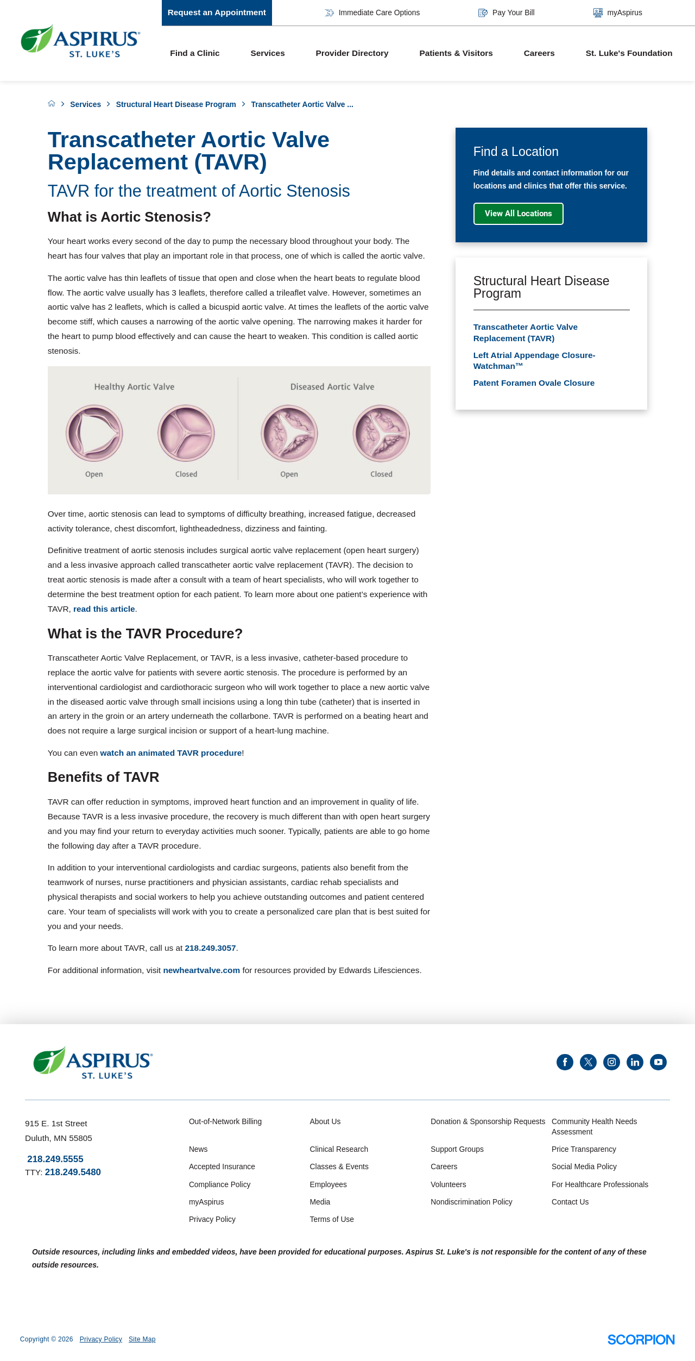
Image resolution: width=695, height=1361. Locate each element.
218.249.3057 (210, 947)
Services (267, 53)
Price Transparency (584, 1149)
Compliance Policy (220, 1184)
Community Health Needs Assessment (594, 1126)
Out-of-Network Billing (225, 1121)
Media (320, 1201)
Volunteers (448, 1184)
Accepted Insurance (222, 1166)
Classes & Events (339, 1166)
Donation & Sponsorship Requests (488, 1121)
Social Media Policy (584, 1166)
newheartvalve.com (201, 970)
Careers (539, 53)
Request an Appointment (217, 12)
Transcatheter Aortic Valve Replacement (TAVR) (525, 332)
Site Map (142, 1339)
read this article (104, 608)
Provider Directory (352, 53)
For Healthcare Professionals (600, 1184)
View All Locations (518, 213)
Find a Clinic (194, 53)
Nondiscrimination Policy (471, 1201)
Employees (328, 1184)
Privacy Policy (212, 1219)
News (198, 1149)
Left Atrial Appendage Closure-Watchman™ (534, 360)
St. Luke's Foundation (629, 53)
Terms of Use (332, 1219)
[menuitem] (202, 53)
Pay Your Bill (506, 12)
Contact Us (570, 1201)
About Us (325, 1121)
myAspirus (617, 12)
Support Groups (457, 1149)
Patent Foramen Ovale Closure (534, 382)
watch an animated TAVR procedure (171, 752)
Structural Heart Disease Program (176, 104)
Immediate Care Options (372, 12)
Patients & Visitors (455, 53)
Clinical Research (339, 1149)
